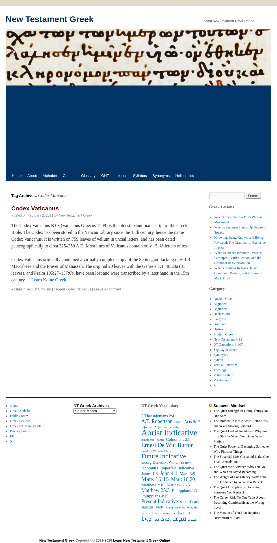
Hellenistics (184, 176)
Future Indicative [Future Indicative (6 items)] (163, 456)
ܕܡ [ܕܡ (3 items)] (156, 519)
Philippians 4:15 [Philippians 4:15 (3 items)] (154, 496)
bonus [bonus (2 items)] (160, 439)
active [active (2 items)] (178, 422)
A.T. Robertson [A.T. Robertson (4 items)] (156, 421)
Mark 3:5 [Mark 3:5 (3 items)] (187, 473)
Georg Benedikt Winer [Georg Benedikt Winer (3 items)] (160, 462)
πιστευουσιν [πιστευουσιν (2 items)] (162, 513)
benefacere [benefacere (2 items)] (147, 439)
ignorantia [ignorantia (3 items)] (149, 468)
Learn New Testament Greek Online (141, 540)
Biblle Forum (19, 416)
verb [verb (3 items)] (159, 507)
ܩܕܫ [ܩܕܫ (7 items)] (180, 518)
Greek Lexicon (20, 421)
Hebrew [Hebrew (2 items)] (186, 462)
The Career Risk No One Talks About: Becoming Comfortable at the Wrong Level (240, 502)
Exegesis (220, 319)
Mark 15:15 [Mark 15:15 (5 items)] (155, 479)
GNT (105, 176)
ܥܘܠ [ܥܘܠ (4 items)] (166, 518)
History (219, 329)
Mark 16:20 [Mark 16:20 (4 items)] (183, 479)
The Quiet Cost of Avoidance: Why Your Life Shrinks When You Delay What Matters (241, 436)
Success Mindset (229, 405)
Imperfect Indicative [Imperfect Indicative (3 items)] (177, 468)
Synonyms (161, 176)
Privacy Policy (20, 431)
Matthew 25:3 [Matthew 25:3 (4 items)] (155, 490)
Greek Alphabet (21, 411)
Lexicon (121, 176)
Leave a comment (107, 289)
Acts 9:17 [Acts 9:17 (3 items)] (192, 421)
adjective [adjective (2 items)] (146, 427)
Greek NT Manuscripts (25, 426)
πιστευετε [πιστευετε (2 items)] (147, 513)
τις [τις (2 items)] (173, 513)
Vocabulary (221, 380)
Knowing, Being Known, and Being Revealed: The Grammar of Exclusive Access (240, 243)
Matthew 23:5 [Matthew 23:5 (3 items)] (178, 485)
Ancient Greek (223, 299)
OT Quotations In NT (228, 345)
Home (17, 176)
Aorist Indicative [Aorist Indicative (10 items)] (169, 432)
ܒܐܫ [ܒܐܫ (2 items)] (189, 513)
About (32, 176)
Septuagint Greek (225, 350)
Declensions (222, 314)
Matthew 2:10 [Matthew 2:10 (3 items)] (153, 485)
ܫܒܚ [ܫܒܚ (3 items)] (192, 519)
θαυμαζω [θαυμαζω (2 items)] (192, 507)
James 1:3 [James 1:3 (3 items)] (149, 473)
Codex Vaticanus (35, 208)
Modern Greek (223, 334)
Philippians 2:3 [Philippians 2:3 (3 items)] (184, 490)
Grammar (220, 324)
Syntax (218, 360)
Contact (69, 176)
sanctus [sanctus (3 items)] (147, 507)
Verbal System (223, 375)
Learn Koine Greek (48, 279)
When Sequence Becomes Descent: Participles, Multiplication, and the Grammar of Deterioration (238, 258)
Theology (220, 370)
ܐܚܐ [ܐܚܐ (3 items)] (181, 512)
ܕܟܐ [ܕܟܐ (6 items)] (146, 518)
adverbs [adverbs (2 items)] (174, 427)
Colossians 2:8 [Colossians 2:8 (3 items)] (178, 439)
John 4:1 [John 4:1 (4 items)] (169, 473)
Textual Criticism (38, 289)
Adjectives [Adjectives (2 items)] (160, 427)
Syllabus (140, 176)
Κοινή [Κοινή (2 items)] (169, 507)
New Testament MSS (228, 339)
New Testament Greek (50, 19)
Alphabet (50, 176)
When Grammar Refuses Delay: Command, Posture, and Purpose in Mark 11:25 (238, 273)
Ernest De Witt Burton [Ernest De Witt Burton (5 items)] (167, 445)
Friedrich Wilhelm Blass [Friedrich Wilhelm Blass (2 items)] (156, 451)
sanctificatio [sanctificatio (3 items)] (190, 501)
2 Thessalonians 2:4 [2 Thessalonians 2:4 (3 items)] (157, 416)
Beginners (221, 304)
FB (12, 436)
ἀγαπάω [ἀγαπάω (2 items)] (180, 507)
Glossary (88, 176)
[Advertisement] (138, 128)
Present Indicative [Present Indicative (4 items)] (159, 501)
